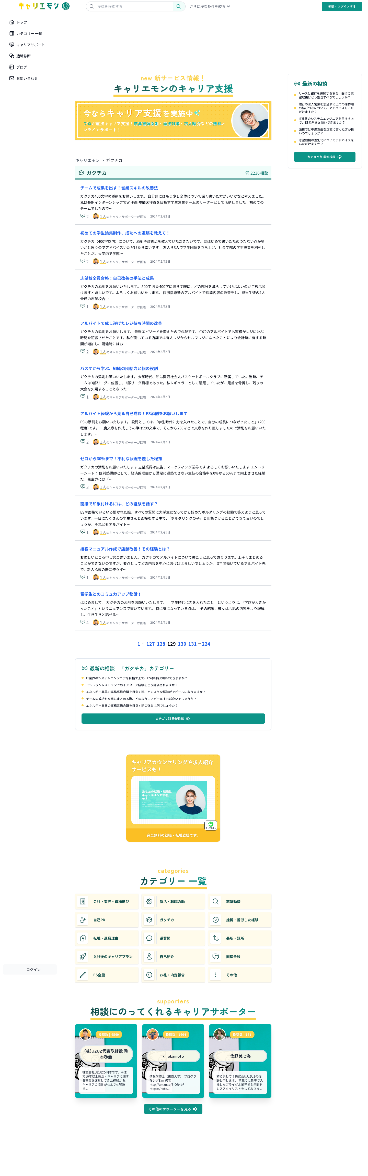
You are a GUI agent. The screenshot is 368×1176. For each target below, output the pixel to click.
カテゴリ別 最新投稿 (173, 718)
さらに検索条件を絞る (210, 6)
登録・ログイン (342, 6)
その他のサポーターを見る (173, 1109)
